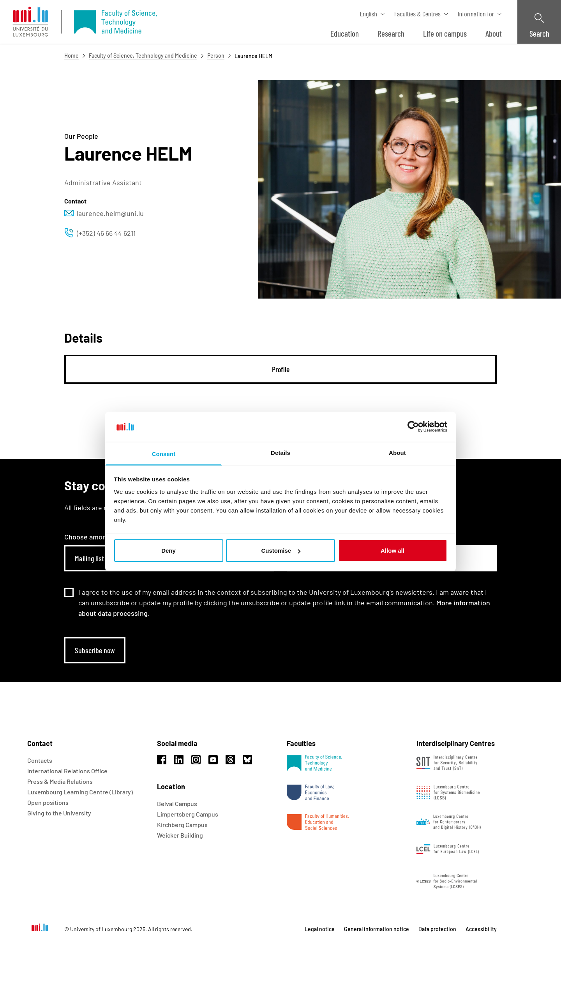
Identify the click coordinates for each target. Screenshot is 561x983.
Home (71, 55)
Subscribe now (95, 650)
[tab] (280, 369)
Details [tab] (280, 452)
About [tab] (397, 452)
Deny (168, 550)
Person (215, 55)
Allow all (392, 550)
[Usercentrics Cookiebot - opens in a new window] (413, 427)
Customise (280, 550)
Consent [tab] (164, 453)
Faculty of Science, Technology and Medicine (143, 55)
